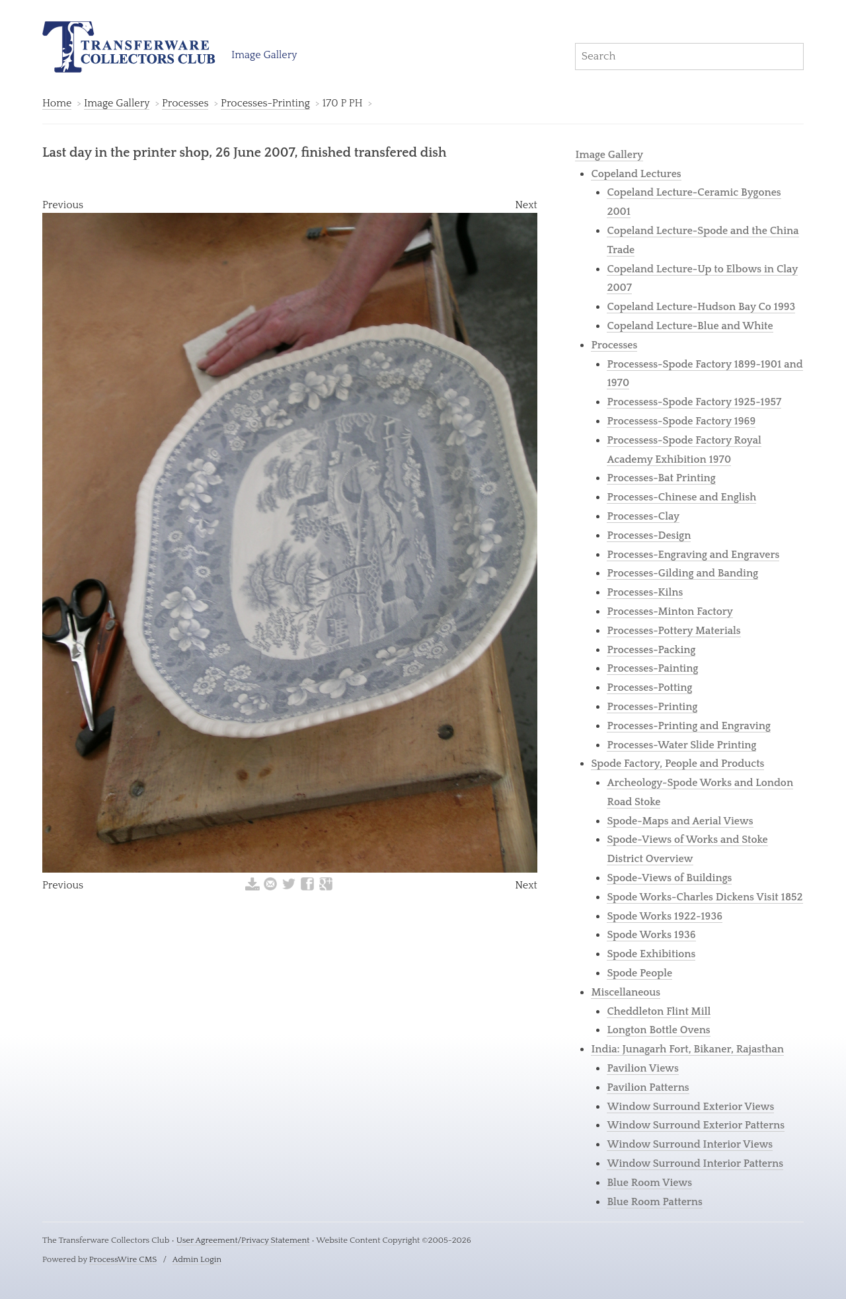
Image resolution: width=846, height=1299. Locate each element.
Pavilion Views (642, 1068)
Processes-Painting (652, 668)
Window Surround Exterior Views (690, 1107)
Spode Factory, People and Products (677, 763)
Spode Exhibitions (651, 954)
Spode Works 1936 (651, 935)
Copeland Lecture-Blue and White (690, 326)
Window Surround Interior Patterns (695, 1163)
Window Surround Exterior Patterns (696, 1125)
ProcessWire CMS (123, 1259)
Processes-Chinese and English (681, 497)
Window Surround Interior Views (690, 1144)
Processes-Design (649, 535)
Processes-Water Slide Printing (681, 745)
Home (56, 103)
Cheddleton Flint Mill (659, 1011)
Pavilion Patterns (648, 1087)
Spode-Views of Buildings (669, 878)
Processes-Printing (265, 103)
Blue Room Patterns (655, 1202)
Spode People (639, 973)
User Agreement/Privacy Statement (243, 1240)
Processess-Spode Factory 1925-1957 (694, 402)
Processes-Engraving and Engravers (693, 555)
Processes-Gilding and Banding (682, 573)
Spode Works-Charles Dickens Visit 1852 (704, 897)
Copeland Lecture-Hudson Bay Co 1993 (701, 307)
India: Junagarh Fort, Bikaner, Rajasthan (687, 1049)
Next (526, 205)
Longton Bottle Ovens (658, 1030)
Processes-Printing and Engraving (688, 726)
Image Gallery (264, 55)
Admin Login (197, 1259)
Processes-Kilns (645, 592)
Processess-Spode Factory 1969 (681, 421)
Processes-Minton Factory (670, 611)
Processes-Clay (643, 516)
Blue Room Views (649, 1183)
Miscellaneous (625, 992)
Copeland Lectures (636, 174)
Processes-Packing (651, 650)
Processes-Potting (649, 687)
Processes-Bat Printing (661, 478)
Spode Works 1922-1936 (664, 916)
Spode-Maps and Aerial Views (680, 821)
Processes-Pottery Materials (673, 631)
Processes (185, 103)
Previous (62, 205)
